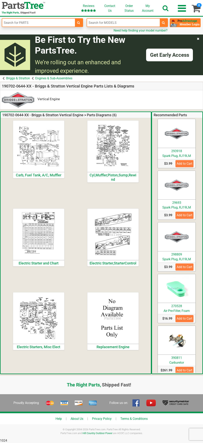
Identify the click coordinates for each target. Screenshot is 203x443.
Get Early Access (169, 55)
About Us (77, 419)
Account (147, 8)
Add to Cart (184, 163)
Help (59, 419)
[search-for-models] (164, 23)
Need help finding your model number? (141, 30)
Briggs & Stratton (18, 78)
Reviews (88, 8)
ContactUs (109, 8)
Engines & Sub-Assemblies (53, 78)
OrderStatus (129, 8)
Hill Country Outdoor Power (97, 433)
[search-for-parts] (79, 23)
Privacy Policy (102, 419)
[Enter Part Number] (38, 23)
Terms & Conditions (134, 419)
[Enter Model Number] (123, 23)
